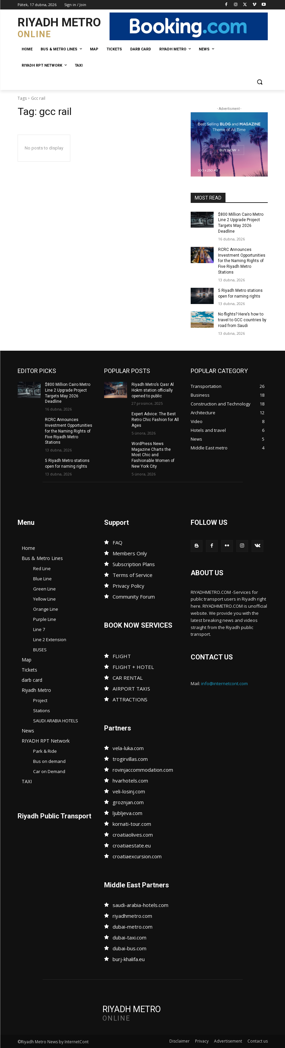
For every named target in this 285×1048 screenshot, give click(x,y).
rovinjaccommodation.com (143, 769)
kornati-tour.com (132, 823)
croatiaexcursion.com (137, 856)
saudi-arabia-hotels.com (140, 904)
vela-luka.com (128, 747)
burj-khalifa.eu (129, 958)
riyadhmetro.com (132, 915)
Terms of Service (132, 574)
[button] (260, 82)
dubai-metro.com (132, 926)
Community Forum (134, 596)
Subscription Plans (134, 563)
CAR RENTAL (128, 677)
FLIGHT (122, 655)
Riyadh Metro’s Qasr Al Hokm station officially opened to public (153, 390)
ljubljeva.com (127, 812)
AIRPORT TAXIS (131, 688)
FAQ (117, 542)
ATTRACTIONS (130, 699)
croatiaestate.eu (132, 845)
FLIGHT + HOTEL (133, 666)
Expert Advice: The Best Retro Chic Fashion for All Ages (155, 420)
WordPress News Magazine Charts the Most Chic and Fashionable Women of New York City (153, 454)
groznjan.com (128, 801)
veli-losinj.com (129, 791)
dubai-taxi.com (129, 937)
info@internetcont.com (224, 683)
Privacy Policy (128, 585)
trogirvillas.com (130, 758)
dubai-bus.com (129, 948)
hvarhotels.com (130, 780)
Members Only (130, 553)
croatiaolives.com (133, 834)
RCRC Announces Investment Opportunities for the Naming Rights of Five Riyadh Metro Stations (241, 261)
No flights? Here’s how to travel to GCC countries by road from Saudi (242, 320)
